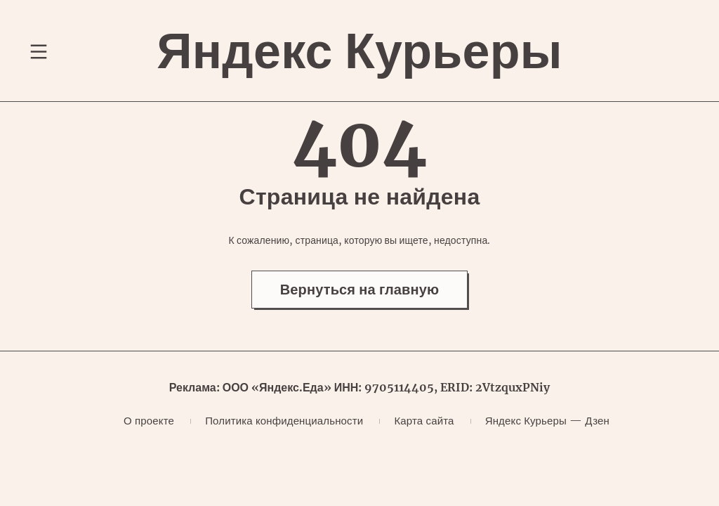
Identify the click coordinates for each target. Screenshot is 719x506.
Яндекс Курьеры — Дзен (547, 420)
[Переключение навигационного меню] (38, 51)
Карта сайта (424, 420)
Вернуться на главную (360, 289)
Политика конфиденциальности (284, 420)
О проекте (149, 420)
